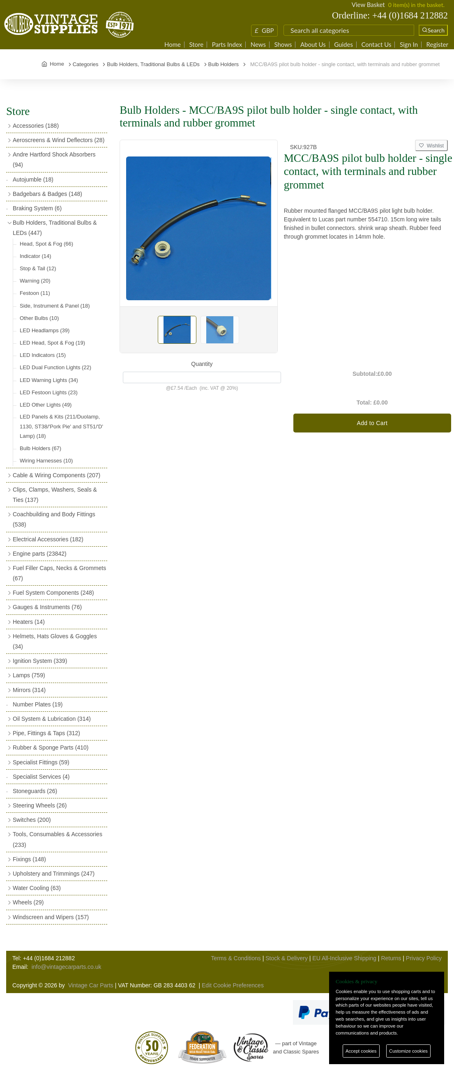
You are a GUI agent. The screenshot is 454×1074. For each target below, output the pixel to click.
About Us (313, 44)
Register (437, 44)
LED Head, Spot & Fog (52, 343)
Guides (343, 44)
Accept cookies (361, 1051)
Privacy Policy (424, 958)
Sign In (409, 44)
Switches (32, 819)
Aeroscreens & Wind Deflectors (58, 140)
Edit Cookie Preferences (233, 985)
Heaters (29, 622)
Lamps (29, 675)
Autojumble (33, 179)
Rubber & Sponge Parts (50, 747)
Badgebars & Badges (47, 194)
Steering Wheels (40, 805)
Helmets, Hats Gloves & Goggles (55, 641)
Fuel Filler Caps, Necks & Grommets (59, 573)
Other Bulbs (39, 318)
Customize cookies (408, 1051)
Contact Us (376, 44)
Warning (35, 281)
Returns (391, 958)
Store (196, 44)
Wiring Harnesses (46, 461)
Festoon (35, 293)
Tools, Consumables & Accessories (57, 839)
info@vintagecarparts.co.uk (66, 967)
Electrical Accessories (48, 539)
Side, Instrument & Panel (55, 306)
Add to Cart (372, 423)
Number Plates (37, 704)
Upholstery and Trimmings (53, 873)
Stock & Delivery (286, 958)
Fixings (29, 859)
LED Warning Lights (49, 380)
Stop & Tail (38, 268)
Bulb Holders (40, 448)
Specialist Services (41, 776)
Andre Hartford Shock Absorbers (54, 159)
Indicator (35, 256)
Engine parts (40, 553)
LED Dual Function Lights (55, 367)
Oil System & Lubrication (52, 718)
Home (172, 44)
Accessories (36, 125)
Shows (283, 44)
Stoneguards (35, 791)
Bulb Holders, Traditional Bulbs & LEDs (55, 227)
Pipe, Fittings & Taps (46, 733)
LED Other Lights (45, 405)
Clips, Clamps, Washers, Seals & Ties (55, 494)
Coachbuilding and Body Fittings (54, 519)
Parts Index (227, 44)
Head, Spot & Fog (46, 244)
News (258, 44)
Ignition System (40, 661)
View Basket (368, 4)
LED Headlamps (44, 330)
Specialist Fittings (41, 762)
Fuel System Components (53, 592)
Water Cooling (37, 888)
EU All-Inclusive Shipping (344, 958)
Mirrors (29, 690)
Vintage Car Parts (90, 985)
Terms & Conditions (235, 958)
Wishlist (431, 146)
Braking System (37, 208)
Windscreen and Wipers (51, 917)
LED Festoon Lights (49, 392)
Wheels (28, 902)
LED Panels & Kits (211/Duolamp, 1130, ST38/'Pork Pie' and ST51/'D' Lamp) (61, 426)
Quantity (201, 364)
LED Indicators (43, 355)
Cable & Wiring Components (56, 475)
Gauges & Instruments (47, 607)
